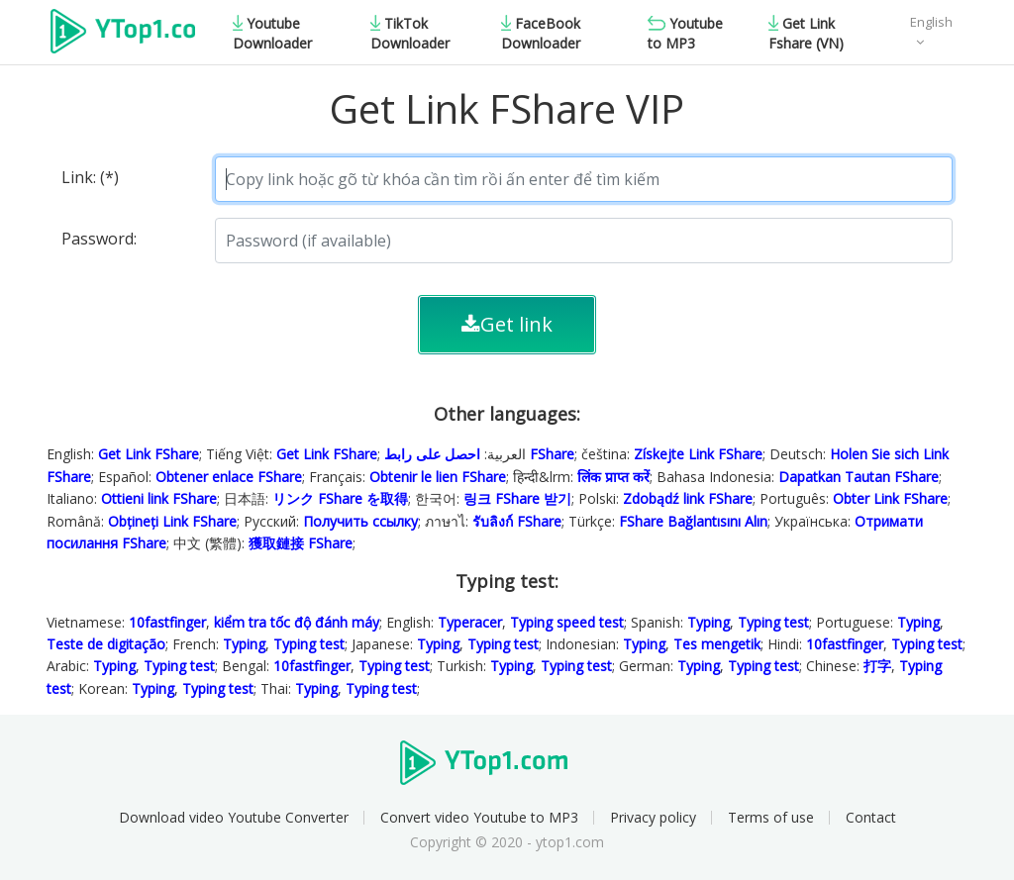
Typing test (773, 622)
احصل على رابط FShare (479, 453)
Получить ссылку (360, 521)
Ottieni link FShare (159, 498)
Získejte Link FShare (698, 453)
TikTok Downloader (410, 33)
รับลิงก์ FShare (516, 521)
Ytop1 (123, 33)
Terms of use (771, 817)
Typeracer (470, 622)
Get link (507, 324)
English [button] (931, 22)
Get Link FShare (148, 453)
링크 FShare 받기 (517, 498)
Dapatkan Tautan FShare (858, 476)
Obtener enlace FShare (228, 476)
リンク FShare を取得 (340, 498)
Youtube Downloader (272, 33)
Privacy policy (653, 817)
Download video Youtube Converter (234, 817)
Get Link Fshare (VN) (806, 33)
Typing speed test (567, 622)
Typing (708, 622)
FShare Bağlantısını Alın (693, 521)
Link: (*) (90, 177)
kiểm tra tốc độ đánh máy (296, 622)
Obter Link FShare (890, 498)
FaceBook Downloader (540, 33)
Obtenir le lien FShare (437, 476)
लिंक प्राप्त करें (613, 476)
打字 (877, 665)
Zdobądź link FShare (688, 498)
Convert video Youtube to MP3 (479, 817)
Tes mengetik (716, 644)
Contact (871, 817)
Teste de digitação (106, 644)
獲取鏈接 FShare (301, 543)
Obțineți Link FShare (172, 521)
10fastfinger (167, 622)
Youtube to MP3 (685, 33)
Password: (99, 238)
